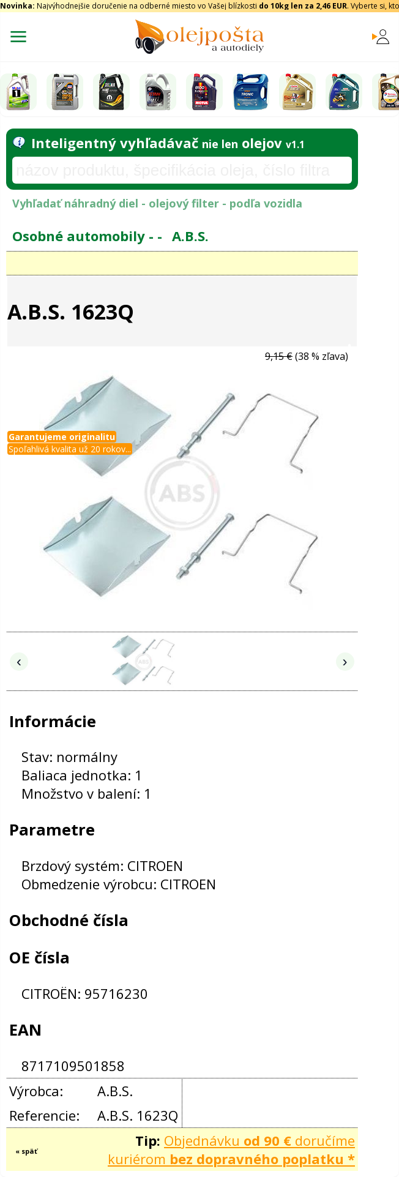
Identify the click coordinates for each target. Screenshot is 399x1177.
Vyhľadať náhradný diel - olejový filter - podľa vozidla (157, 203)
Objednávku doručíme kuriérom (231, 1149)
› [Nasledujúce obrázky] (345, 661)
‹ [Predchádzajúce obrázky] (19, 661)
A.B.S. (190, 235)
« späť (26, 1151)
